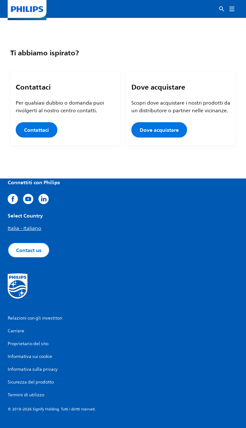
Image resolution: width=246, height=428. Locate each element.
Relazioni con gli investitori (35, 318)
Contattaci (36, 129)
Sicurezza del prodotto (31, 382)
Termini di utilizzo (26, 395)
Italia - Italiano (24, 228)
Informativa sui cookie (30, 356)
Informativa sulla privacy (33, 369)
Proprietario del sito (28, 343)
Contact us (28, 250)
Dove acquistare (159, 129)
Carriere (16, 331)
